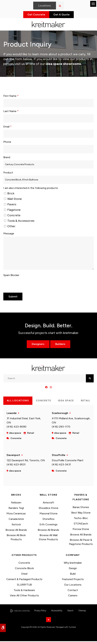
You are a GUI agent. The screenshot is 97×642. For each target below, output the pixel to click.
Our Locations (72, 585)
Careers (72, 596)
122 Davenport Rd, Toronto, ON (26, 461)
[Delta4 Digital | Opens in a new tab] (20, 612)
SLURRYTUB (24, 585)
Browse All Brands (16, 530)
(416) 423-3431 (61, 465)
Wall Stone (13, 199)
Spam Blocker (11, 276)
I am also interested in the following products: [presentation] (30, 188)
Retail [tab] (85, 401)
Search (70, 611)
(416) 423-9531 (16, 465)
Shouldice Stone (48, 508)
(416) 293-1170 (61, 427)
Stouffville (58, 455)
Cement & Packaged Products (24, 580)
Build (73, 574)
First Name (10, 96)
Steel (24, 574)
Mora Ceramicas (16, 514)
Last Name (10, 112)
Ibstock (16, 525)
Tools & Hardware (24, 591)
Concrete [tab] (43, 401)
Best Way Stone (81, 513)
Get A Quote (63, 15)
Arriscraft (48, 503)
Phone (7, 142)
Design (73, 569)
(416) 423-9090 (16, 427)
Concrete (12, 216)
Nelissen (16, 503)
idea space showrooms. (63, 65)
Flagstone (12, 210)
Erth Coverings (48, 525)
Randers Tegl (16, 508)
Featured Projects (73, 580)
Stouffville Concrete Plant (67, 461)
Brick (9, 194)
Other (9, 227)
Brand (6, 158)
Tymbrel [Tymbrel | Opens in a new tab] (72, 628)
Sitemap (82, 611)
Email (7, 127)
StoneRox (48, 519)
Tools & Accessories (19, 221)
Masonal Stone (48, 514)
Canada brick (16, 519)
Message (8, 234)
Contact (73, 591)
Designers (38, 344)
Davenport (13, 455)
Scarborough (60, 413)
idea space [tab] (66, 401)
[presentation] (22, 284)
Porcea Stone (81, 529)
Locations (44, 5)
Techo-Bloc (81, 519)
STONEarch (81, 524)
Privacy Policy (40, 611)
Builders (60, 344)
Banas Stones (81, 508)
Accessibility (56, 611)
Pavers (10, 205)
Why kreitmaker (73, 563)
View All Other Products (24, 596)
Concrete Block (24, 569)
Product (8, 173)
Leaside (12, 413)
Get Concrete (35, 15)
